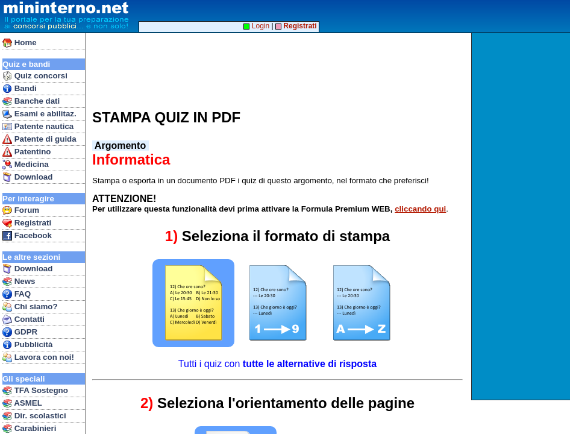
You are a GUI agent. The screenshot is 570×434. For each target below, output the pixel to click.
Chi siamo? (30, 307)
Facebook (27, 236)
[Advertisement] (522, 216)
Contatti (23, 319)
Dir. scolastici (34, 416)
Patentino (26, 152)
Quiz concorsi (34, 76)
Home (19, 43)
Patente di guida (39, 139)
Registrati (26, 223)
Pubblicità (27, 345)
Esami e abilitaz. (39, 114)
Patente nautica (38, 126)
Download (27, 177)
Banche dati (31, 101)
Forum (20, 210)
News (19, 281)
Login (256, 26)
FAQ (16, 294)
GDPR (19, 332)
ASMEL (22, 403)
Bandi (19, 88)
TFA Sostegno (35, 390)
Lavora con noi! (38, 357)
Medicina (25, 164)
